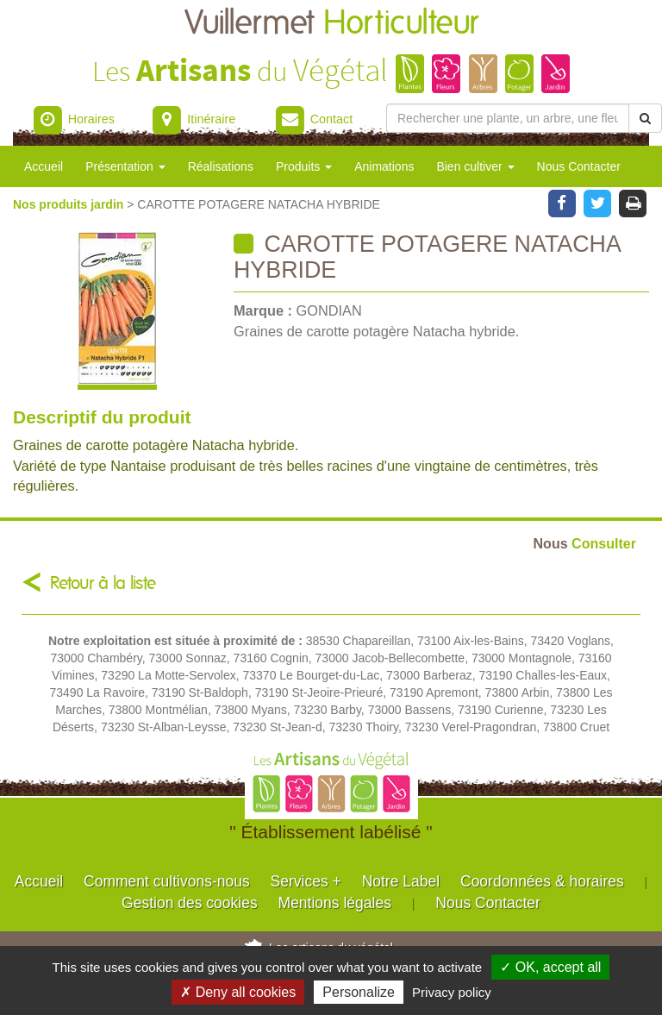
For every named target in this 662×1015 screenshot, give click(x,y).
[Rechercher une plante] (507, 118)
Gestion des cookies (190, 903)
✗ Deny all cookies (238, 992)
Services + (306, 881)
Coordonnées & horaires (542, 881)
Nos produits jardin (70, 204)
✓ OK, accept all (550, 967)
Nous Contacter (579, 166)
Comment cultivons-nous (167, 881)
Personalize (358, 992)
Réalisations (220, 166)
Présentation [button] (125, 166)
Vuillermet (331, 24)
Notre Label (401, 881)
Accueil (43, 166)
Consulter (585, 543)
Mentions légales (334, 903)
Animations (384, 166)
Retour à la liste (103, 583)
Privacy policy (451, 992)
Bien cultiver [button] (475, 166)
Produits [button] (304, 166)
